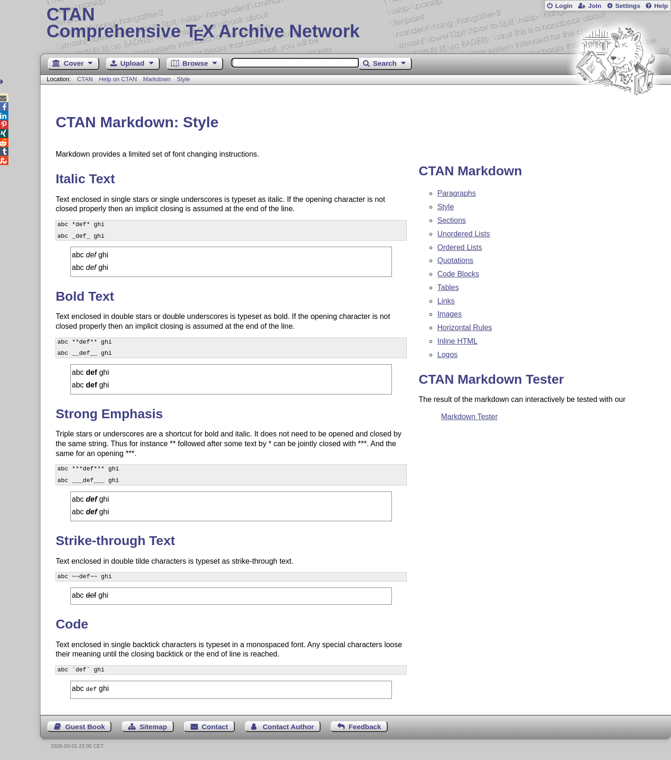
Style (183, 79)
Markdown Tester (469, 417)
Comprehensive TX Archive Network (356, 23)
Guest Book (85, 726)
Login (563, 5)
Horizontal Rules (464, 328)
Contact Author (288, 726)
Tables (448, 287)
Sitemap (153, 726)
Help (661, 5)
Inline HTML (457, 341)
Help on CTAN (118, 79)
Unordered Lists (463, 234)
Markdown (157, 79)
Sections (451, 220)
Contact (215, 726)
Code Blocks (458, 274)
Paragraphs (456, 193)
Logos (447, 355)
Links (445, 301)
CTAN (85, 79)
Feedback (365, 726)
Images (449, 314)
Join (594, 5)
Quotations (455, 260)
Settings (627, 5)
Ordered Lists (459, 247)
